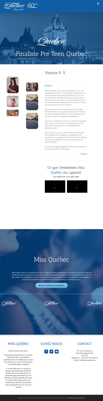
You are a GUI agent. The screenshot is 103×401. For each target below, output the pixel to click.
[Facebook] (46, 352)
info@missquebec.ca (87, 360)
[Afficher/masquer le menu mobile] (98, 3)
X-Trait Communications (76, 398)
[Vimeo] (51, 352)
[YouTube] (57, 352)
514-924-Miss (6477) (89, 358)
